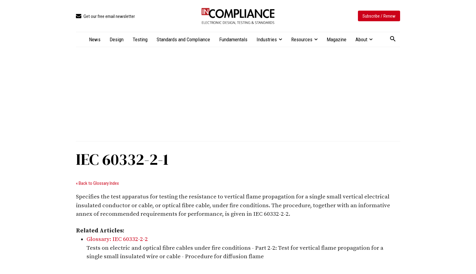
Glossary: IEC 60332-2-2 (117, 239)
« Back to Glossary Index (97, 183)
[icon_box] (105, 16)
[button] (393, 39)
